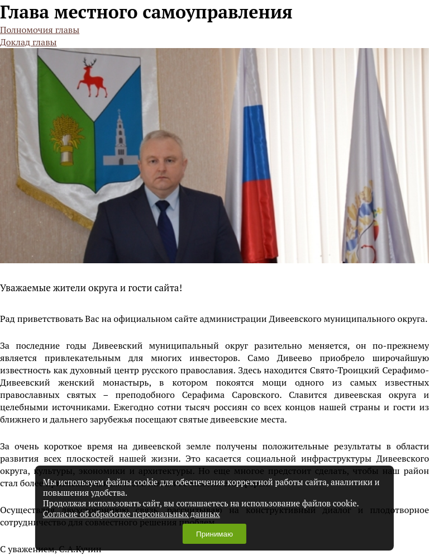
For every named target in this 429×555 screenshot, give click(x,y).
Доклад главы (28, 42)
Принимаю (214, 534)
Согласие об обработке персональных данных (131, 514)
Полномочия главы (39, 29)
